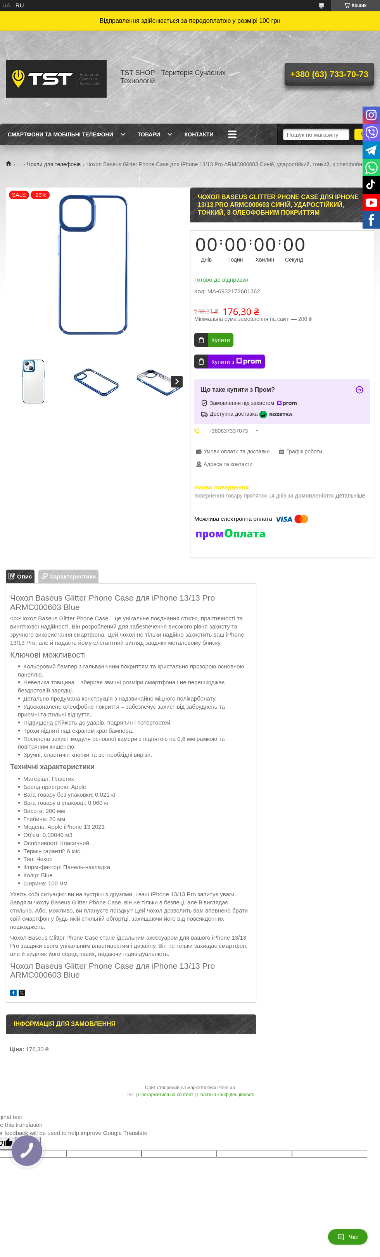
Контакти (199, 134)
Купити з (236, 361)
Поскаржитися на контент (165, 1094)
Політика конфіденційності (225, 1094)
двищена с (43, 722)
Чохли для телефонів (54, 164)
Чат (347, 1236)
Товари (149, 134)
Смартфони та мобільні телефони (60, 134)
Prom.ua (226, 1087)
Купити (220, 340)
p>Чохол (26, 618)
